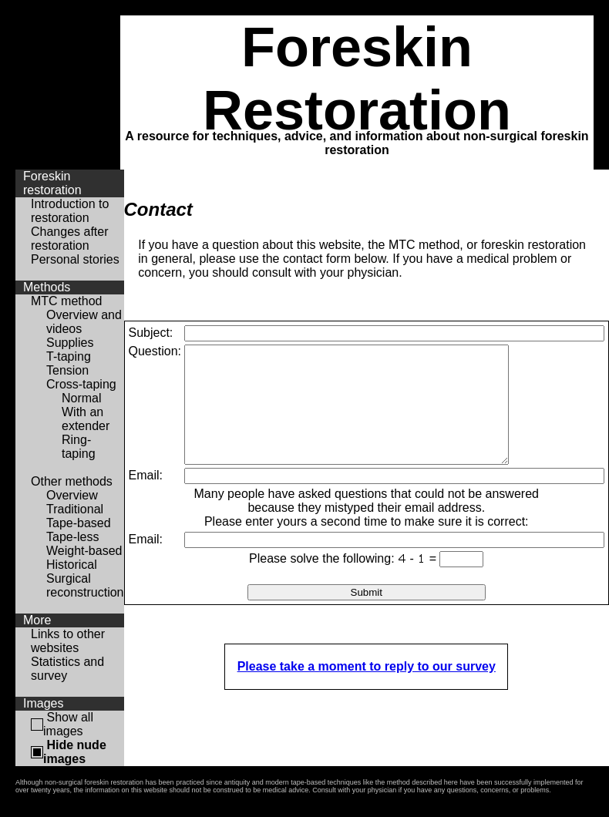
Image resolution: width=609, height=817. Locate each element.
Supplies (69, 342)
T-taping (68, 356)
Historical (71, 564)
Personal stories (75, 259)
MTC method (66, 301)
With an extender (85, 418)
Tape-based (78, 523)
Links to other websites (68, 640)
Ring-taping (79, 446)
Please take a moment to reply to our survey (366, 689)
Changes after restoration (70, 238)
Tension (67, 370)
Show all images (68, 724)
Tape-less (72, 536)
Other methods (72, 481)
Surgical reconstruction (85, 585)
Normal (82, 398)
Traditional (74, 509)
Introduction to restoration (70, 210)
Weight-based (84, 550)
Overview (72, 495)
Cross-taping (81, 384)
